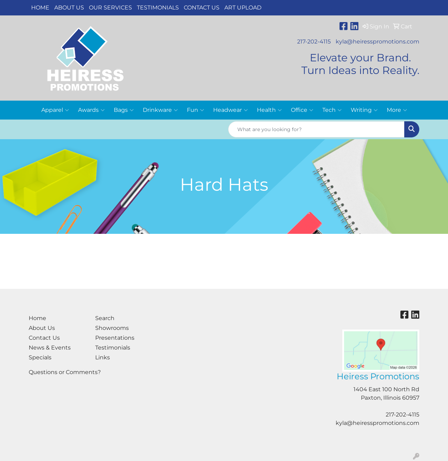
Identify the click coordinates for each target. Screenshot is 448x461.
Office (302, 110)
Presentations (114, 337)
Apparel (55, 110)
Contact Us (201, 7)
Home (40, 7)
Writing (364, 110)
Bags (124, 110)
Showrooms (112, 328)
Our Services (110, 7)
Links (102, 357)
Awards (91, 110)
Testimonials (158, 7)
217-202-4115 (314, 41)
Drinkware (160, 110)
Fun (195, 110)
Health (269, 110)
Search (104, 318)
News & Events (50, 347)
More (397, 110)
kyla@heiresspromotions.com (377, 41)
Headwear (230, 110)
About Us (69, 7)
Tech (332, 110)
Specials (40, 357)
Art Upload (242, 7)
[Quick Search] (316, 129)
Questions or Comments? (65, 372)
